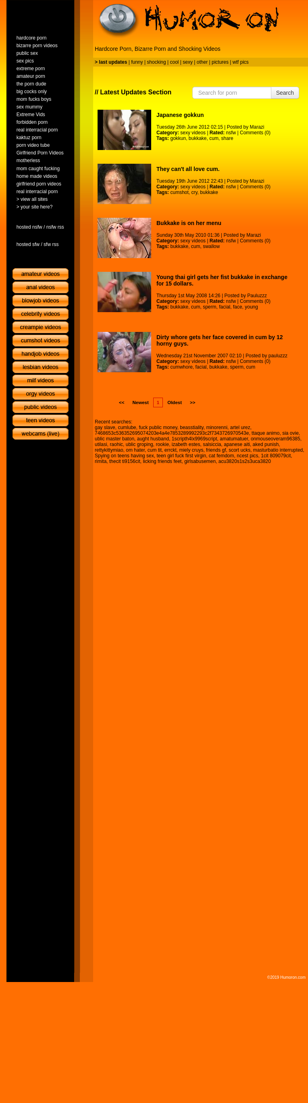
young (251, 307)
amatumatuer (234, 439)
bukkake (198, 138)
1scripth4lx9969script (194, 439)
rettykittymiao (109, 450)
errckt (170, 450)
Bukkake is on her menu (188, 223)
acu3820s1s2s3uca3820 (245, 461)
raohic (116, 444)
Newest (140, 402)
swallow (211, 246)
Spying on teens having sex (124, 456)
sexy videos (193, 133)
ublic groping (139, 444)
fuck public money (158, 427)
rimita (100, 461)
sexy (188, 62)
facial (224, 307)
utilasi (101, 444)
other (202, 62)
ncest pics (247, 456)
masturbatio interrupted (278, 450)
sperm (209, 307)
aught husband (153, 439)
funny (137, 62)
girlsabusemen (200, 461)
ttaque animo (265, 433)
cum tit (155, 450)
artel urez (240, 427)
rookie (162, 444)
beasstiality (191, 427)
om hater (135, 450)
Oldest (174, 402)
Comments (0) (255, 133)
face (237, 307)
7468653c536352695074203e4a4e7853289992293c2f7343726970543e (172, 433)
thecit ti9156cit (124, 461)
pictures (220, 62)
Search (285, 93)
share (227, 138)
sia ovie (290, 433)
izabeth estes (186, 444)
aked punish (266, 444)
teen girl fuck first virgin (181, 456)
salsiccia (212, 444)
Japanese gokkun (180, 115)
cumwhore (181, 367)
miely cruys (191, 450)
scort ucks (239, 450)
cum (214, 138)
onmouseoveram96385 (275, 439)
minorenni (216, 427)
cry (194, 192)
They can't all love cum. (188, 169)
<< (121, 402)
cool (174, 62)
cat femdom (221, 456)
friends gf (216, 450)
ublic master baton (114, 439)
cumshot (179, 192)
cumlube (127, 427)
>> (192, 402)
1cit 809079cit (276, 456)
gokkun (178, 138)
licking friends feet (162, 461)
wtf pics (241, 62)
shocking (156, 62)
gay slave (105, 427)
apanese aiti (237, 444)
